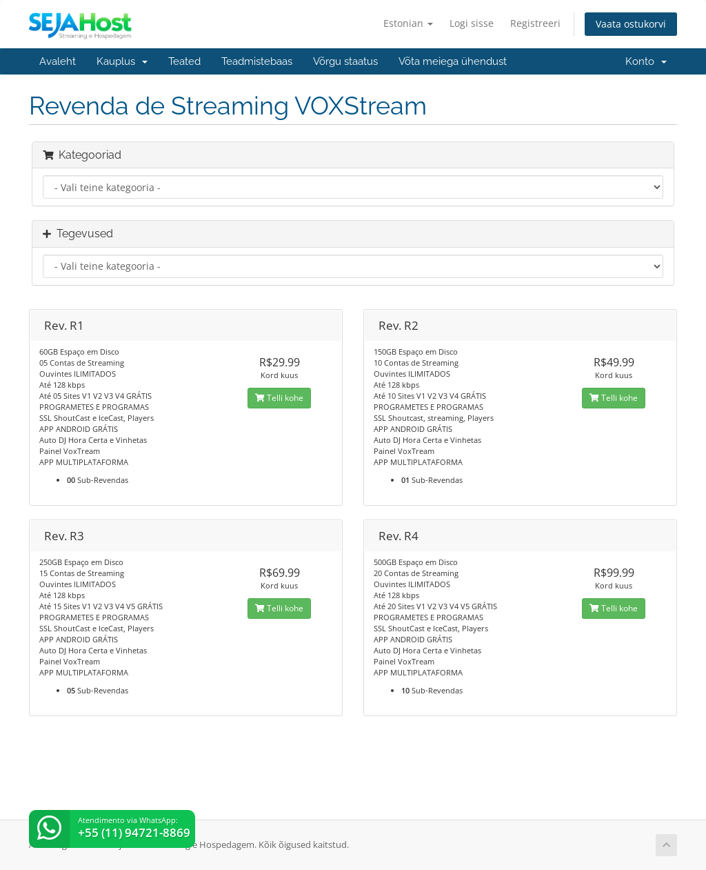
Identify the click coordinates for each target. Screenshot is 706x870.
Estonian (408, 23)
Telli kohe (279, 398)
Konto (646, 61)
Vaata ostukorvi (631, 23)
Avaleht (57, 61)
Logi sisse (472, 23)
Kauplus (122, 61)
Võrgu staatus (345, 61)
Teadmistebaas (256, 61)
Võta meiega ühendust (453, 61)
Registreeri (535, 23)
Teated (184, 61)
